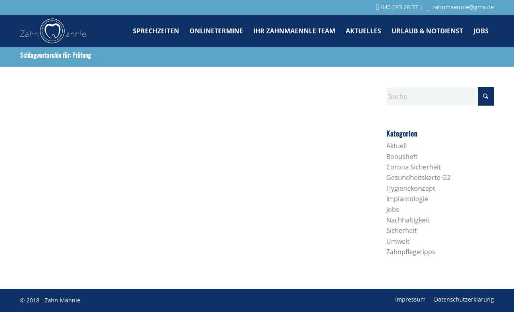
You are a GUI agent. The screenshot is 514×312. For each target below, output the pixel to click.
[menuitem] (156, 31)
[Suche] (440, 96)
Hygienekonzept (410, 188)
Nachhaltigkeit (408, 220)
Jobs (392, 209)
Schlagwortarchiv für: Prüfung (55, 55)
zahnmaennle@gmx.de (460, 7)
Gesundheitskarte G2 (418, 177)
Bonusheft (402, 156)
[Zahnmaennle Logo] (53, 31)
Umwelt (398, 241)
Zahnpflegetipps (410, 251)
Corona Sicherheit (413, 167)
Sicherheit (401, 230)
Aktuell (396, 145)
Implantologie (407, 198)
